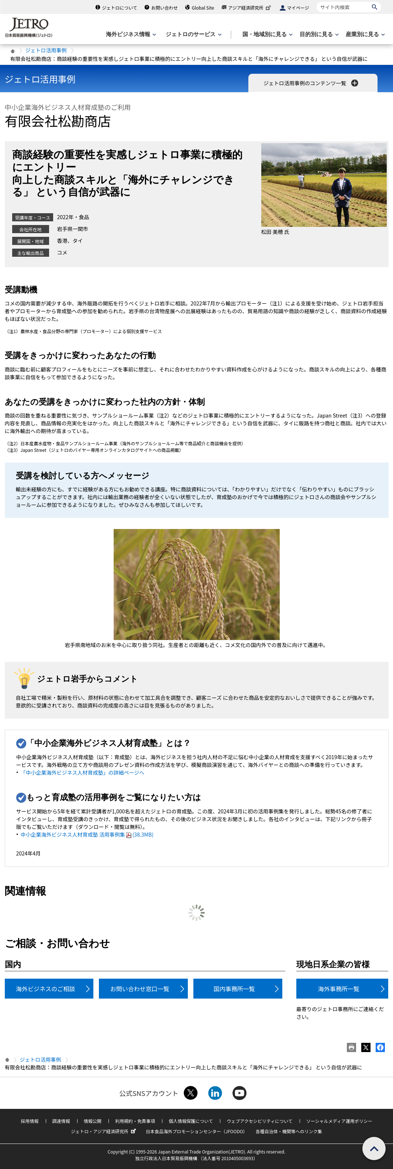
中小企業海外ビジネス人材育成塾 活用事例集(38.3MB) (87, 834)
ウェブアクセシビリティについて (259, 1121)
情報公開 (92, 1121)
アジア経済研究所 (250, 7)
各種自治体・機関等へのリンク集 (289, 1131)
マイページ (298, 7)
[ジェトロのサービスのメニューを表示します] (193, 34)
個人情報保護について (191, 1121)
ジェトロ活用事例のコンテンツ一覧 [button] (311, 83)
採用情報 (29, 1121)
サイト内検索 (316, 1)
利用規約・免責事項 (135, 1121)
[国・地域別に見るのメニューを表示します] (266, 34)
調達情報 (61, 1121)
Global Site (203, 7)
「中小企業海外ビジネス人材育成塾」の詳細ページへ (83, 772)
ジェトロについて (119, 7)
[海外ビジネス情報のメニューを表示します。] (130, 34)
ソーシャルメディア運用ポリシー (339, 1121)
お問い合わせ (164, 7)
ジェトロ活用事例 (46, 50)
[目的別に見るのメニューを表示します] (318, 34)
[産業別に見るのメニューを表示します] (364, 34)
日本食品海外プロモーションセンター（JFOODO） (197, 1131)
